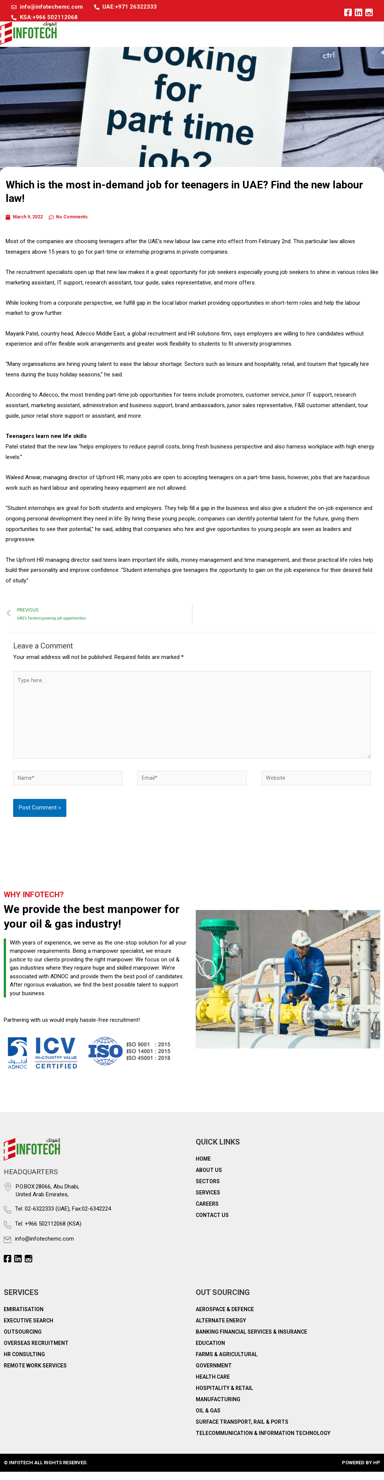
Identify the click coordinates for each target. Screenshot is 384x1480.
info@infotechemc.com (44, 1247)
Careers (207, 1212)
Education (210, 1351)
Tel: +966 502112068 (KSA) (48, 1232)
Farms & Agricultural (227, 1363)
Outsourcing (23, 1340)
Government (214, 1374)
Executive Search (28, 1329)
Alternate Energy (221, 1329)
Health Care (213, 1385)
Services (208, 1200)
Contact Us (212, 1223)
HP (376, 1471)
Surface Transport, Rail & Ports (242, 1430)
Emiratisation (24, 1318)
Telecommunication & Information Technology (263, 1441)
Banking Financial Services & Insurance (251, 1340)
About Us (209, 1178)
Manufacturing (218, 1408)
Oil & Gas (208, 1419)
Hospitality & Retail (224, 1396)
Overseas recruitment (36, 1351)
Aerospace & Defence (225, 1318)
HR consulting (24, 1363)
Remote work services (35, 1374)
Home (203, 1167)
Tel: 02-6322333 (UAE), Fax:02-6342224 (63, 1217)
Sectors (208, 1189)
